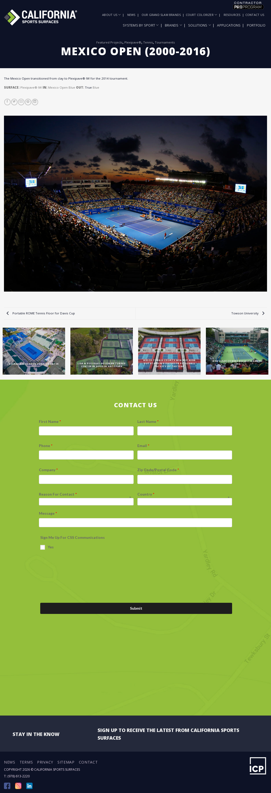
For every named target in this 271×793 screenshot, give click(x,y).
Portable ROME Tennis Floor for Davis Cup (41, 313)
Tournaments (165, 42)
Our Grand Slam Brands (161, 15)
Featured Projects (109, 42)
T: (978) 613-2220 (17, 776)
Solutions (199, 25)
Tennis (148, 42)
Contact (88, 762)
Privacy (45, 762)
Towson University (247, 313)
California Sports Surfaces (57, 769)
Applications (229, 25)
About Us (111, 14)
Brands (173, 25)
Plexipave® (132, 42)
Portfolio (256, 25)
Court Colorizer (201, 14)
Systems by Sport (141, 25)
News (131, 15)
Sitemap (66, 762)
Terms (26, 762)
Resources (232, 15)
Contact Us (254, 15)
